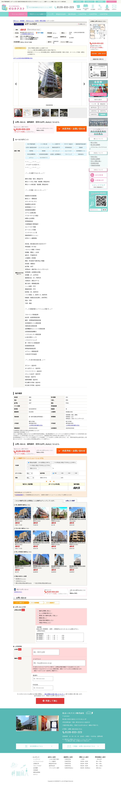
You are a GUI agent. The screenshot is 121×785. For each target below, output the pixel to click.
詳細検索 (103, 114)
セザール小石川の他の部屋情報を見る (23, 58)
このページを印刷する (99, 66)
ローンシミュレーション (100, 68)
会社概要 (35, 769)
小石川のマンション (21, 581)
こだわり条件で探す (54, 761)
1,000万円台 (94, 111)
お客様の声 (36, 765)
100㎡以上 (98, 769)
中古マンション (30, 20)
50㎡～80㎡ (99, 765)
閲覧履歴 (100, 1)
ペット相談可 (52, 763)
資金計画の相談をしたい (42, 620)
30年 (61, 473)
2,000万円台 (103, 111)
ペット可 (93, 104)
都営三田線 (43, 20)
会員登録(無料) (19, 495)
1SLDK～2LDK (84, 763)
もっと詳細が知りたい (41, 613)
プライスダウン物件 (54, 769)
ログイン (35, 776)
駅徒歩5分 (102, 104)
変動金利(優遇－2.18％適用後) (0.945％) (39, 462)
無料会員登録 (36, 774)
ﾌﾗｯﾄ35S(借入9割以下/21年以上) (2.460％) (64, 462)
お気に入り (89, 1)
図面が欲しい (39, 618)
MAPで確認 (39, 33)
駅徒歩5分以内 (52, 765)
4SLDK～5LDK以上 (85, 769)
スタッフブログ (37, 767)
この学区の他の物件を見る (36, 425)
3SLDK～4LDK (84, 767)
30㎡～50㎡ (99, 763)
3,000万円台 (94, 114)
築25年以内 (94, 107)
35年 (55, 473)
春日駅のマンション (21, 578)
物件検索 (78, 1)
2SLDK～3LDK (84, 765)
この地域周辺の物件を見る (27, 34)
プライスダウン (103, 107)
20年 (75, 473)
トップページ (36, 761)
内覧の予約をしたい (41, 622)
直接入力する (33, 468)
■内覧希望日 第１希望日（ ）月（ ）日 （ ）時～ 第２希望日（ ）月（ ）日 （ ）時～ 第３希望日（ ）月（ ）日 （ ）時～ (59, 638)
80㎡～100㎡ (99, 767)
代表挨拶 (35, 771)
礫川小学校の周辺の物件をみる (24, 583)
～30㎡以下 (99, 761)
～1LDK (82, 761)
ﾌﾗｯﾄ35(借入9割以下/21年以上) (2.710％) (39, 465)
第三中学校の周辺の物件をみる (43, 583)
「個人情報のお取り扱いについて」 (54, 695)
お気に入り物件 (70, 500)
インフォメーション (38, 763)
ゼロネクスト (18, 592)
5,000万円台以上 (69, 769)
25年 (68, 473)
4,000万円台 (68, 767)
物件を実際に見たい (41, 611)
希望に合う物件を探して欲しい (44, 615)
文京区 (37, 20)
